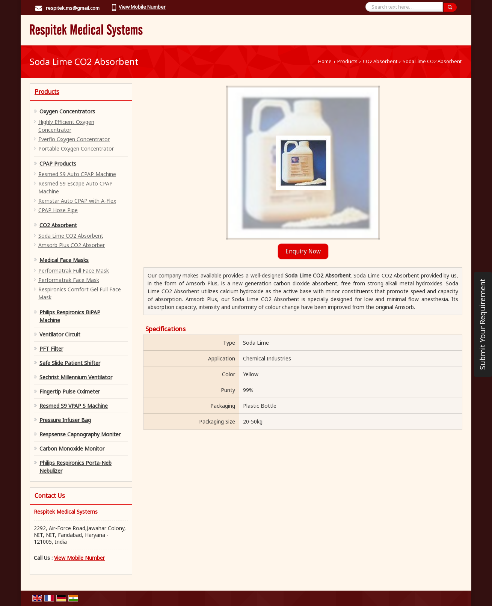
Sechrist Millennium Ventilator (75, 377)
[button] (142, 6)
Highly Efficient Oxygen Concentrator (66, 125)
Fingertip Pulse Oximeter (69, 391)
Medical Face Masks (64, 260)
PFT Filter (51, 348)
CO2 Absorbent (380, 61)
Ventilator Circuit (59, 334)
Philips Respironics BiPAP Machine (69, 316)
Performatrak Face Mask (68, 279)
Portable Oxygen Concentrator (76, 148)
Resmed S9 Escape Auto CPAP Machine (75, 187)
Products (347, 61)
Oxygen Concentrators (67, 111)
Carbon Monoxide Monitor (71, 448)
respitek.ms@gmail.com (73, 8)
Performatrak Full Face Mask (73, 270)
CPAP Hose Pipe (58, 210)
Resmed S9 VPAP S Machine (73, 405)
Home (325, 61)
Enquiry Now (303, 251)
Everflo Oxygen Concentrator (74, 139)
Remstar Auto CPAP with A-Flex (77, 200)
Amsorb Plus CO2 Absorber (71, 245)
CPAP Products (57, 163)
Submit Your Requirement (482, 324)
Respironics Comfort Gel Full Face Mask (79, 293)
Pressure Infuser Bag (65, 420)
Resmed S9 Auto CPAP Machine (77, 174)
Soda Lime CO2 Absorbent (70, 235)
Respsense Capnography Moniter (80, 434)
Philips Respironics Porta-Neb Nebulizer (75, 466)
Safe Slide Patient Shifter (69, 362)
